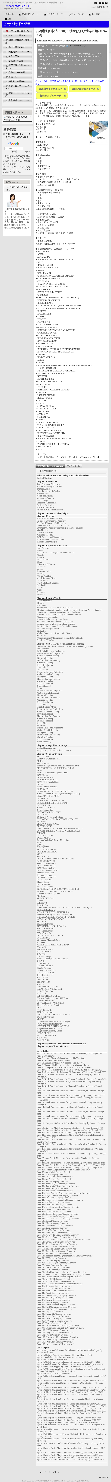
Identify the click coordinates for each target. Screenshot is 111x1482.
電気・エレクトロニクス (17, 94)
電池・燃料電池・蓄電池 (17, 41)
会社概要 (94, 14)
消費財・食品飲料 (15, 81)
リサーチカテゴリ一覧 (17, 31)
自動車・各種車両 (15, 72)
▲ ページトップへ (49, 1472)
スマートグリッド (15, 35)
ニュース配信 (76, 14)
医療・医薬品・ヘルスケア (17, 87)
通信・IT (11, 77)
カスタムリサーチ (53, 14)
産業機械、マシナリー (17, 100)
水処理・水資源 (14, 61)
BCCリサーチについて (78, 46)
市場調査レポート (28, 14)
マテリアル (12, 56)
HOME (9, 14)
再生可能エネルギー (16, 47)
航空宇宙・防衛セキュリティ (17, 66)
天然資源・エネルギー (17, 52)
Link (8, 19)
